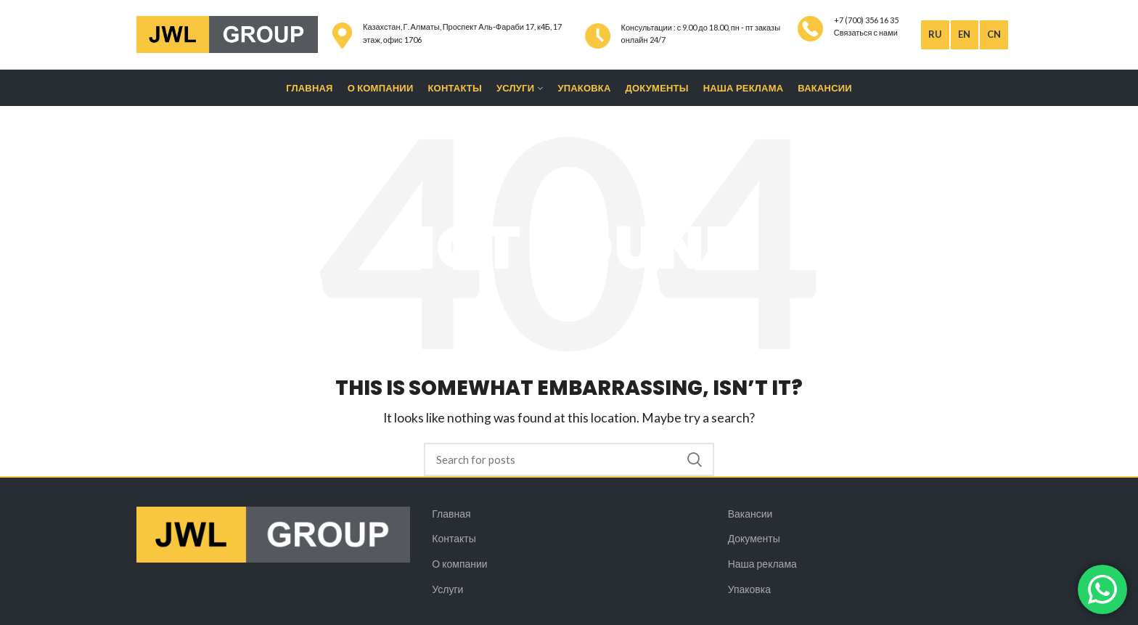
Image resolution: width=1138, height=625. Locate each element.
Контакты (453, 538)
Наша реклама (762, 563)
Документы (754, 538)
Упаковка (749, 589)
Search (694, 459)
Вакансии (750, 513)
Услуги (447, 589)
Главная (451, 513)
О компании (459, 563)
